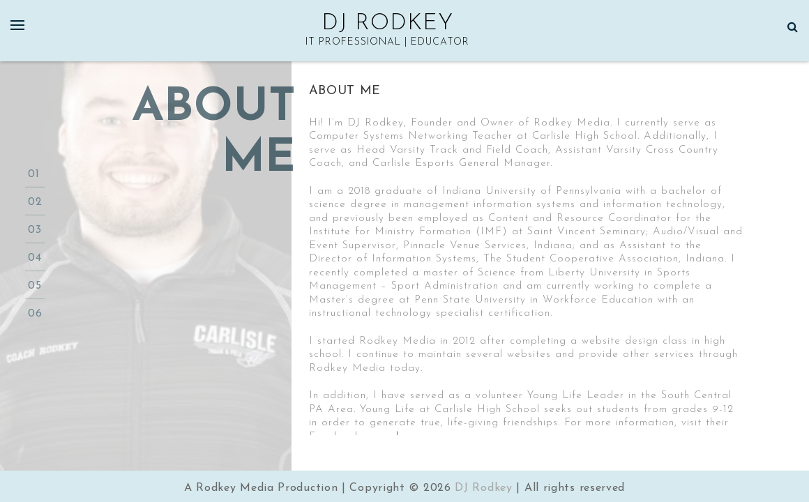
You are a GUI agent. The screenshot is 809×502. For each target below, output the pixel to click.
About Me (345, 91)
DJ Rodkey (387, 24)
